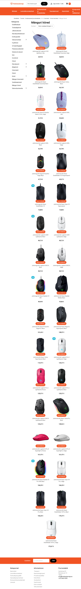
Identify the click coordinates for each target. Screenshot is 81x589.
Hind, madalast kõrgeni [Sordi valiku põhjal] (45, 26)
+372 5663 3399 (62, 578)
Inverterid (15, 58)
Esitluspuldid (16, 37)
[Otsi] (33, 3)
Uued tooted (37, 582)
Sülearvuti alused (17, 52)
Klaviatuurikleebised (18, 34)
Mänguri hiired (16, 85)
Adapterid (15, 67)
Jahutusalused (16, 31)
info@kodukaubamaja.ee (65, 576)
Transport (36, 571)
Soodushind (37, 580)
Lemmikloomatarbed (27, 11)
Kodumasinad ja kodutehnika (41, 11)
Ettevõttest (37, 578)
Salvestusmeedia (17, 88)
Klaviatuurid (15, 64)
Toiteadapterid (16, 27)
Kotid (13, 76)
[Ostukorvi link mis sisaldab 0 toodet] (68, 3)
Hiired (14, 61)
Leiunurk (12, 582)
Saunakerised (54, 11)
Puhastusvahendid (17, 49)
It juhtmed (15, 43)
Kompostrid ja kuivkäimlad (17, 580)
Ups (13, 55)
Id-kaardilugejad (17, 46)
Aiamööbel (65, 11)
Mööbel (14, 11)
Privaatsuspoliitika (39, 575)
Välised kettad (16, 40)
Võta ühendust (38, 586)
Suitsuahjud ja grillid (15, 575)
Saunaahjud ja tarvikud (16, 578)
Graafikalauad (16, 24)
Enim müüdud (38, 584)
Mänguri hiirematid (17, 79)
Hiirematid (15, 70)
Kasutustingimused (39, 573)
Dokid (14, 73)
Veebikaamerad (17, 82)
